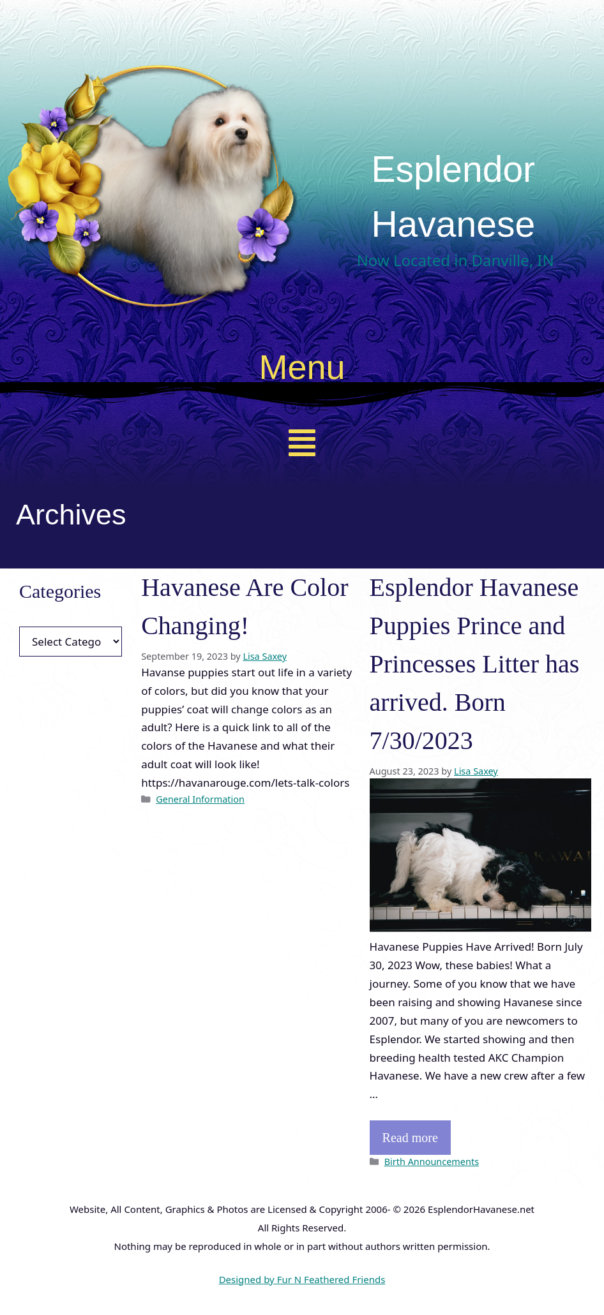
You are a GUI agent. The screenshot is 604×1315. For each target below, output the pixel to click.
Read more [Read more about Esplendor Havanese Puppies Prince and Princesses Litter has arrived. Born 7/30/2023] (410, 1138)
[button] (302, 443)
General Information (200, 799)
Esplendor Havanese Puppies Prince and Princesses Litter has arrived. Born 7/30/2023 (475, 664)
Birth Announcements (431, 1161)
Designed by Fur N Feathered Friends (302, 1279)
